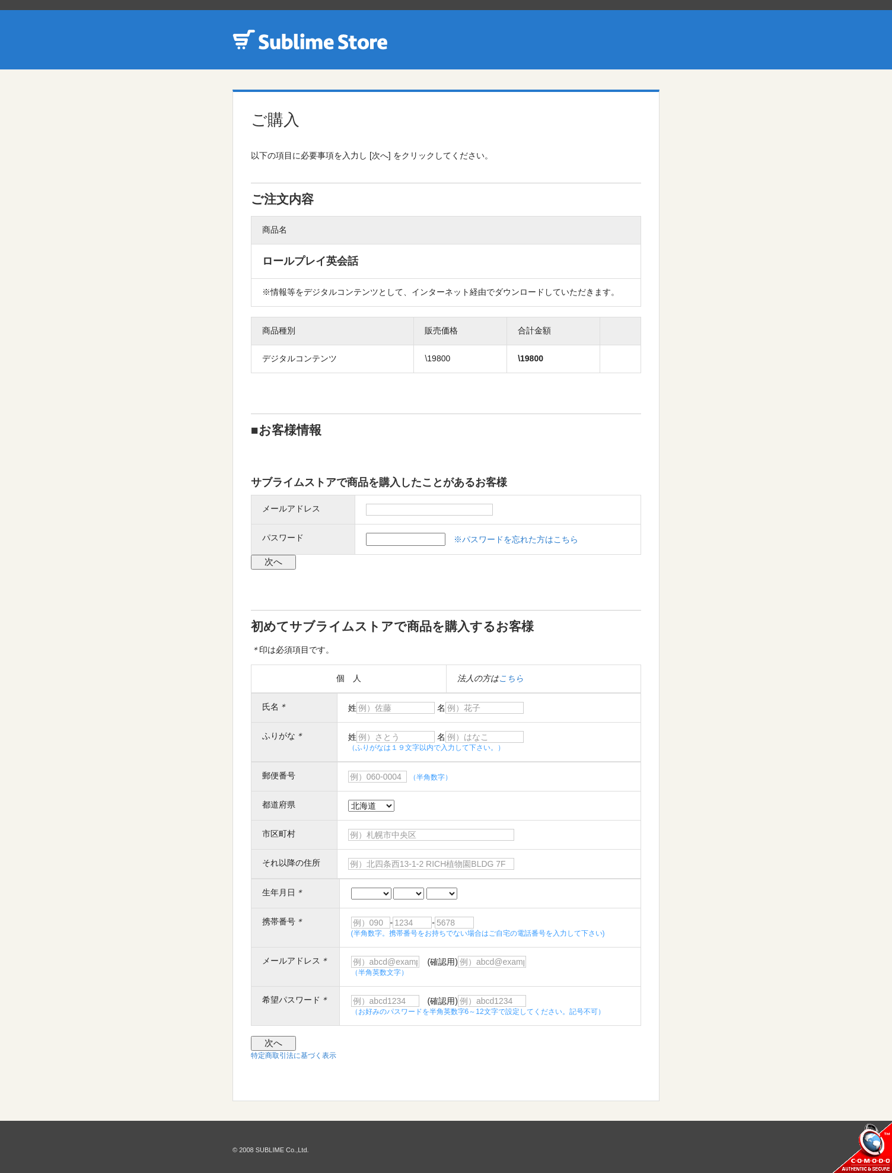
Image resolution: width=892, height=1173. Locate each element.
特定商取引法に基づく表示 (293, 1055)
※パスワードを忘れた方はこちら (516, 539)
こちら (511, 678)
